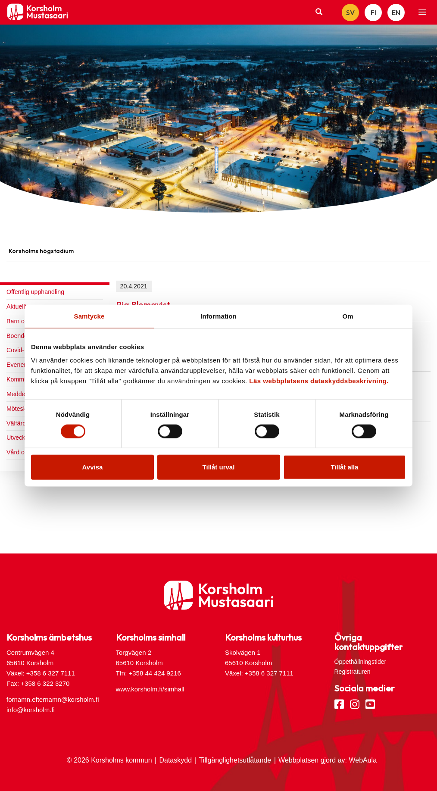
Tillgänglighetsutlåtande (235, 760)
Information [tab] (218, 315)
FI (373, 12)
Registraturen (352, 671)
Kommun (18, 379)
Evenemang (22, 364)
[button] (422, 12)
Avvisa (92, 467)
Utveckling (20, 437)
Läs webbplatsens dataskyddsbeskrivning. (319, 381)
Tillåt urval (219, 467)
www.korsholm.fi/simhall (150, 689)
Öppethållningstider (360, 661)
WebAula (363, 760)
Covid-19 (18, 350)
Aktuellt (16, 306)
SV (350, 12)
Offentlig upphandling (35, 291)
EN (396, 12)
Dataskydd (175, 760)
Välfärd (16, 423)
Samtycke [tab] (89, 315)
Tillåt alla (345, 467)
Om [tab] (347, 315)
